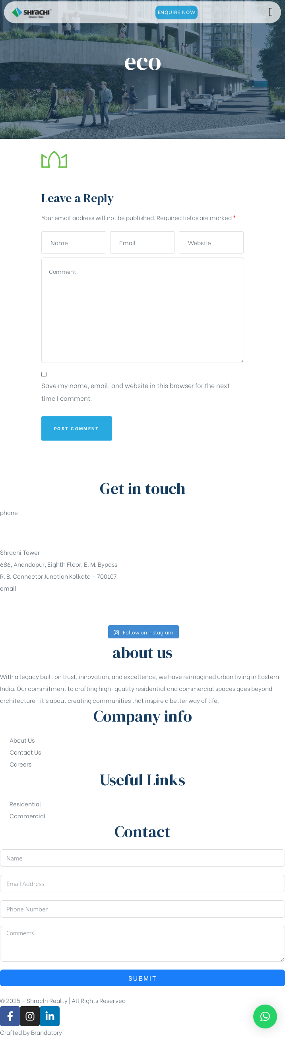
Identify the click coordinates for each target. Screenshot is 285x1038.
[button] (265, 1016)
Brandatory (46, 1032)
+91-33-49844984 (26, 532)
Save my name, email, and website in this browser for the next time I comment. (135, 391)
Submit (142, 977)
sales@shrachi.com (28, 607)
